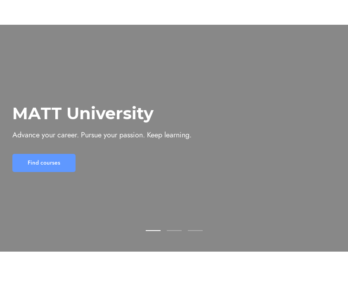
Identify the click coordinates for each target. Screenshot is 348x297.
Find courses (44, 163)
